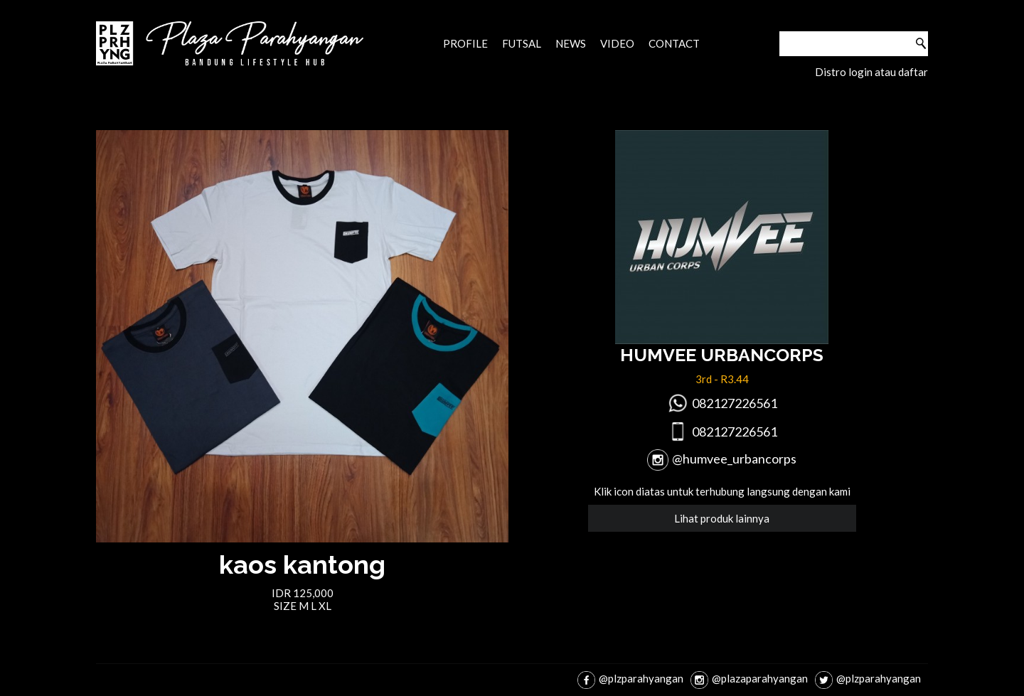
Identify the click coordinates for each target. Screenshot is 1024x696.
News (570, 43)
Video (617, 43)
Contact (674, 43)
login (860, 71)
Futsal (521, 43)
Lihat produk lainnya (721, 518)
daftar (913, 71)
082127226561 (734, 403)
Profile (465, 43)
